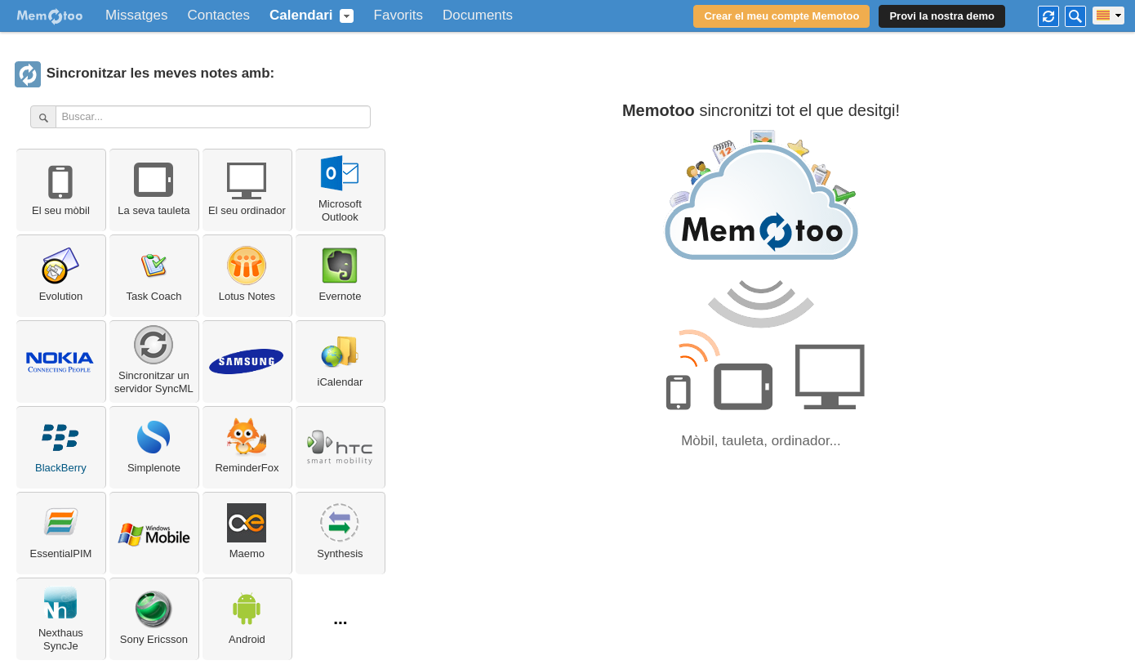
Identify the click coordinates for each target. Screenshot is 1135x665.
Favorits (398, 15)
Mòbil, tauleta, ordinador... (761, 441)
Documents (478, 15)
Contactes (219, 15)
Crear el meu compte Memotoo (781, 16)
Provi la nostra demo (942, 16)
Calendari (300, 15)
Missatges (136, 15)
